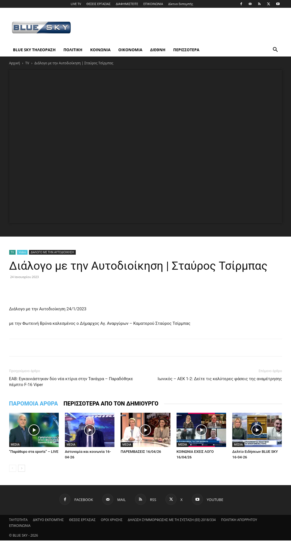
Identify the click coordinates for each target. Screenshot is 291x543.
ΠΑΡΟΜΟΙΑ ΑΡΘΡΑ (33, 403)
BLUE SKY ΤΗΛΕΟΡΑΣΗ (34, 49)
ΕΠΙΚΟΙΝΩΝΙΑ (153, 4)
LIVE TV (76, 4)
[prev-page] (12, 468)
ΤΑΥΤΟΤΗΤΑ (18, 519)
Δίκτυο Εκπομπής (180, 4)
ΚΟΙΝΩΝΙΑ (100, 49)
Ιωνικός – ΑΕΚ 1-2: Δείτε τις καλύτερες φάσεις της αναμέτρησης (220, 378)
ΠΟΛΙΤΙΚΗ (72, 49)
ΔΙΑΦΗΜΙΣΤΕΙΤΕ (127, 4)
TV (27, 63)
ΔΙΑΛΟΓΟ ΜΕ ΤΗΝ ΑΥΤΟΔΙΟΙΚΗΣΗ (52, 252)
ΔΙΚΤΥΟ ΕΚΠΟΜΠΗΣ (48, 519)
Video (22, 252)
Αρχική (14, 63)
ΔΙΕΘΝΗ (157, 49)
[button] (275, 50)
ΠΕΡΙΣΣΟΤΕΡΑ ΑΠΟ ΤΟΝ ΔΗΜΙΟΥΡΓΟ (110, 403)
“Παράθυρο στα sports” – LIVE (33, 451)
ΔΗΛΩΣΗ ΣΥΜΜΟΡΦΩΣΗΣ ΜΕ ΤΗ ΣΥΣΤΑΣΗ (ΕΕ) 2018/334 (172, 519)
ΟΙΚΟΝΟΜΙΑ (130, 49)
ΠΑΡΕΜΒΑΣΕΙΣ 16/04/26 (141, 451)
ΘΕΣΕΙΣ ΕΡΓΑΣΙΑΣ (98, 4)
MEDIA (15, 444)
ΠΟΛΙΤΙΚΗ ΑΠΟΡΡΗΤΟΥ (239, 519)
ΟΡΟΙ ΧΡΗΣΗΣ (112, 519)
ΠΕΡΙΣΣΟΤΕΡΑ (186, 49)
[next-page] (21, 468)
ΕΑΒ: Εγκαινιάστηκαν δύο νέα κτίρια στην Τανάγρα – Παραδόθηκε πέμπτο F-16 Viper (71, 381)
